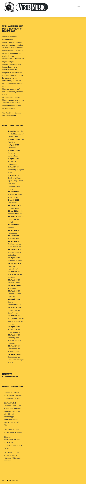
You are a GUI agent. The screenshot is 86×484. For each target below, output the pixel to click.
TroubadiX (12, 288)
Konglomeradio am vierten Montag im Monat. (16, 321)
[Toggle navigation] (79, 7)
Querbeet (12, 147)
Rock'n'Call (12, 202)
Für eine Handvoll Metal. (16, 219)
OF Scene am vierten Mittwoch (16, 274)
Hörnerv (11, 227)
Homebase (12, 233)
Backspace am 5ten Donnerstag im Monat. (16, 360)
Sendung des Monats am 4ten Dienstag (15, 340)
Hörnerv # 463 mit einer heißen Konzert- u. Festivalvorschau (13, 395)
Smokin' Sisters (14, 282)
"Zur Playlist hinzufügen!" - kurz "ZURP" (16, 134)
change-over (13, 208)
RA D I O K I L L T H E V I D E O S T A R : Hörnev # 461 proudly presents (12, 456)
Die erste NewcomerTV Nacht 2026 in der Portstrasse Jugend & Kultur (13, 442)
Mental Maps (13, 238)
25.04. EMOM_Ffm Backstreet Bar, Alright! (13, 430)
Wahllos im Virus (15, 260)
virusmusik (13, 480)
